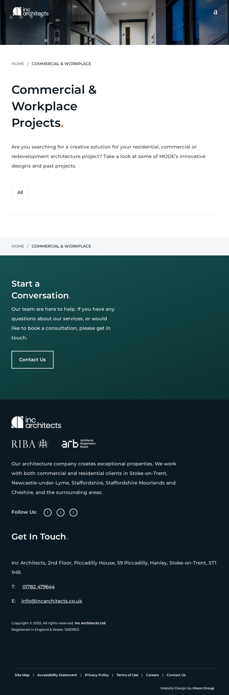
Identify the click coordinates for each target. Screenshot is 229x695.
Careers (152, 675)
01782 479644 (38, 586)
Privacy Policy (97, 675)
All (20, 192)
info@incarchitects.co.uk (51, 601)
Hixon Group (203, 688)
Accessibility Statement (57, 675)
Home (17, 63)
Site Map (22, 675)
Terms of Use (127, 675)
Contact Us (32, 359)
